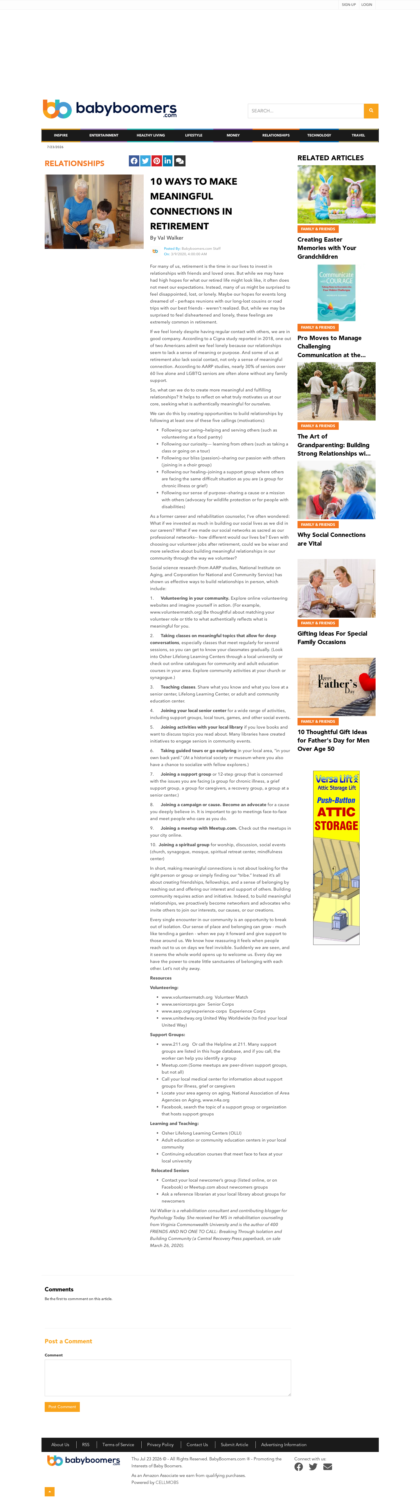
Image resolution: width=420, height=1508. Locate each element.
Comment (54, 1355)
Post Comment (62, 1407)
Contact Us (197, 1444)
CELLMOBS (167, 1482)
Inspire (61, 135)
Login (366, 4)
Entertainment (103, 135)
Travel (358, 135)
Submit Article (234, 1444)
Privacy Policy (160, 1444)
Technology (319, 135)
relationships (74, 163)
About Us (60, 1444)
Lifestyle (193, 135)
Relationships (276, 135)
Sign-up (349, 4)
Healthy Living (151, 135)
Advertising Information (284, 1444)
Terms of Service (118, 1444)
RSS (85, 1444)
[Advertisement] (210, 50)
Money (233, 135)
